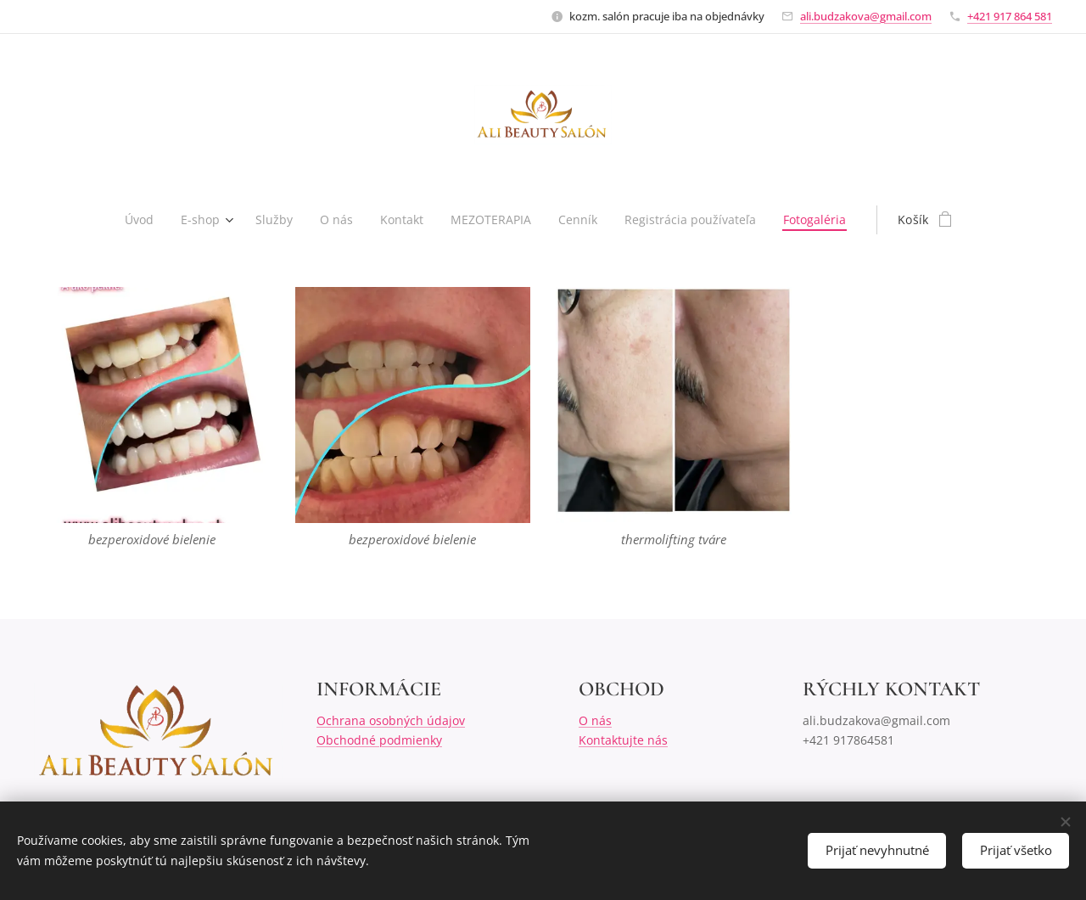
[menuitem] (137, 220)
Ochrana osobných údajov (390, 720)
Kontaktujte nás (623, 739)
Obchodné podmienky (379, 739)
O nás (595, 720)
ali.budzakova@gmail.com (866, 16)
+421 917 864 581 (1009, 16)
